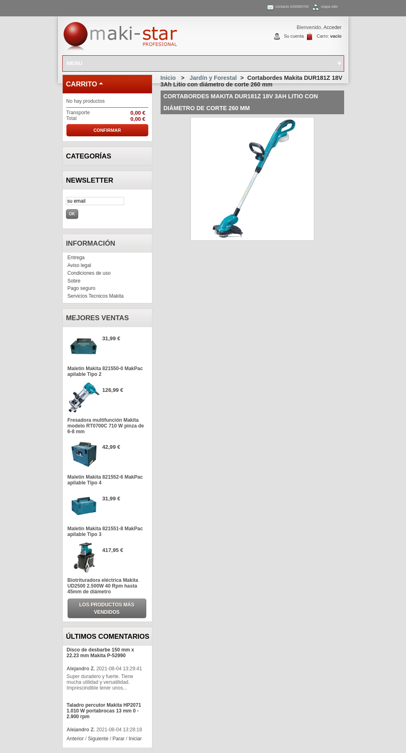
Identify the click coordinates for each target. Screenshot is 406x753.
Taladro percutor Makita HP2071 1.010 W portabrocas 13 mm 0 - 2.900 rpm (104, 710)
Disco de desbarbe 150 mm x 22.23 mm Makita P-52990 (100, 652)
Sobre (74, 281)
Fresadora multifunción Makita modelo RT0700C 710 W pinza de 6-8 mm (106, 425)
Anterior (75, 739)
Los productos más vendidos (106, 608)
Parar (119, 739)
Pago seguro (81, 288)
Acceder (332, 27)
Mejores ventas (97, 318)
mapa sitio (329, 7)
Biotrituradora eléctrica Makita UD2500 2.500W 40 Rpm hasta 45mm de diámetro (103, 586)
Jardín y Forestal (213, 78)
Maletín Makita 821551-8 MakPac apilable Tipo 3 (105, 531)
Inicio (168, 78)
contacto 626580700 (292, 7)
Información (90, 243)
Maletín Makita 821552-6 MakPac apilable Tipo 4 (105, 480)
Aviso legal (79, 265)
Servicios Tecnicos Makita (96, 296)
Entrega (76, 257)
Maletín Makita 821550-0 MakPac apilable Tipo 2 (105, 371)
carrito (81, 84)
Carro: (329, 36)
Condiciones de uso (89, 273)
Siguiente (98, 739)
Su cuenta (294, 36)
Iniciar (135, 739)
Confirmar (107, 130)
